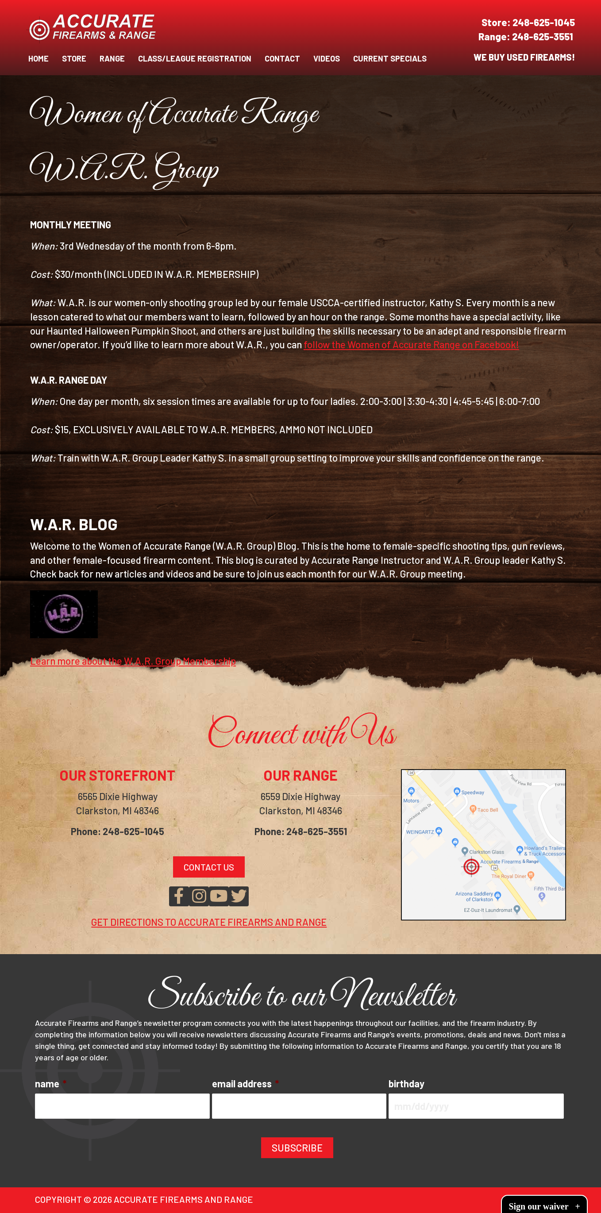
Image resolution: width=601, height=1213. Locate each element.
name (50, 1083)
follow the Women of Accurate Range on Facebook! (411, 344)
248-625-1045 (543, 22)
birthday (406, 1083)
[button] (179, 896)
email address (245, 1083)
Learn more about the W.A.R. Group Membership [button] (133, 660)
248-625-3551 (543, 36)
